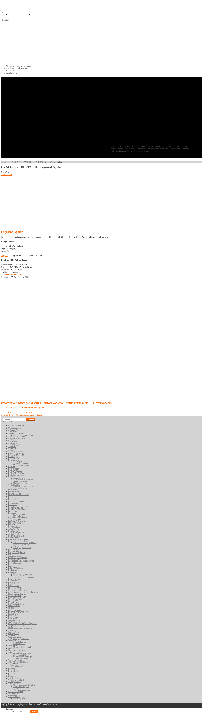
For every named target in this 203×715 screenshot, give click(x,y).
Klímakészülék (14, 567)
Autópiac (12, 447)
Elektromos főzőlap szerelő (24, 542)
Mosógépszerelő (15, 599)
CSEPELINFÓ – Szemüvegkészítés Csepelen (25, 408)
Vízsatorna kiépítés (21, 687)
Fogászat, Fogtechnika (17, 518)
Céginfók (17, 445)
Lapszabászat (13, 586)
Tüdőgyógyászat (15, 660)
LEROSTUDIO (8, 403)
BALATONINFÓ (15, 453)
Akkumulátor (13, 430)
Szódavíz (12, 635)
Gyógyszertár (13, 534)
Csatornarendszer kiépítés (24, 685)
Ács (9, 427)
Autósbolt (12, 448)
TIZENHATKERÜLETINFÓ (20, 653)
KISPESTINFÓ (14, 564)
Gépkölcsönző (14, 528)
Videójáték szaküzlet (16, 680)
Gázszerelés (13, 526)
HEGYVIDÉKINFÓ (16, 549)
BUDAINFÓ (13, 470)
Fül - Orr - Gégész (15, 523)
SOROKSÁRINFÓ (16, 620)
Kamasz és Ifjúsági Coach (24, 486)
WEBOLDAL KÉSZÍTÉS (29, 403)
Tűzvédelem (13, 663)
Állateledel (12, 432)
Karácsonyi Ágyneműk (17, 557)
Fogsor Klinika (19, 698)
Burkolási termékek (16, 475)
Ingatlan (11, 554)
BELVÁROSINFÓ (16, 455)
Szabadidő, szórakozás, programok (22, 624)
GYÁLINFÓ (16, 162)
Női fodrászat (19, 516)
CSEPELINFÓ (14, 485)
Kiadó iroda (13, 562)
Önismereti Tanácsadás (22, 647)
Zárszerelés (13, 695)
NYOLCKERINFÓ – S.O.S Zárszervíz (17, 412)
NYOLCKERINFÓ (16, 604)
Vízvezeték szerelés (21, 690)
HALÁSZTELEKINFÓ (18, 539)
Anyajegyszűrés (20, 461)
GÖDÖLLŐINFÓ (15, 529)
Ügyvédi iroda (14, 670)
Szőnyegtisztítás (15, 637)
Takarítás (12, 640)
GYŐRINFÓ (13, 538)
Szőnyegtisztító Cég (21, 639)
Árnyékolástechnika (16, 438)
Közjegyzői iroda (15, 582)
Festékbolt (12, 511)
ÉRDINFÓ (12, 504)
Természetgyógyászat (17, 650)
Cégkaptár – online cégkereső (18, 66)
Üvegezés (12, 677)
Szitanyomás (13, 634)
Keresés (9, 709)
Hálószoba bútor (20, 481)
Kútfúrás (11, 584)
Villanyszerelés (14, 681)
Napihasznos (11, 73)
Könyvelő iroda (14, 579)
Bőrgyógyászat (14, 460)
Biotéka (11, 457)
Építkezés (12, 500)
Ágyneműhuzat (14, 428)
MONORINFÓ (14, 595)
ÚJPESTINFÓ (14, 673)
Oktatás (11, 607)
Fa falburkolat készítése (23, 480)
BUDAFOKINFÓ (15, 468)
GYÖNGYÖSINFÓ (16, 536)
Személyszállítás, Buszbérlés (20, 629)
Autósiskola (13, 450)
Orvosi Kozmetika (21, 465)
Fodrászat (12, 513)
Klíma (10, 566)
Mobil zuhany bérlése (17, 594)
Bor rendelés (13, 458)
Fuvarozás (12, 524)
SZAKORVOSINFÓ (16, 625)
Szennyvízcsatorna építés (23, 657)
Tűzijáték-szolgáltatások (18, 662)
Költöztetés (13, 571)
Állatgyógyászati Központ (24, 435)
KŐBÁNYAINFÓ (15, 569)
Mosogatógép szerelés (17, 597)
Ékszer (11, 496)
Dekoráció (12, 490)
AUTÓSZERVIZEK (16, 452)
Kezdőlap (5, 162)
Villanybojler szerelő (22, 548)
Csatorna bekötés (20, 655)
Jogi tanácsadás (14, 556)
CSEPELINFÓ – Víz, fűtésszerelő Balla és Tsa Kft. (22, 415)
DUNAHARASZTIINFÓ (18, 495)
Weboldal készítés (15, 691)
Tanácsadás (13, 645)
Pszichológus (13, 617)
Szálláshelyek (14, 627)
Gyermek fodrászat (21, 514)
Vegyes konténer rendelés (24, 577)
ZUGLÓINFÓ (14, 696)
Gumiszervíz (13, 531)
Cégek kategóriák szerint (16, 68)
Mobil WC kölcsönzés (17, 591)
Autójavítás (13, 443)
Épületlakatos (13, 503)
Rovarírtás (12, 619)
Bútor (10, 476)
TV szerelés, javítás (16, 665)
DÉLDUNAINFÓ (15, 491)
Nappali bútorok (20, 483)
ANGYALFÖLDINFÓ (17, 437)
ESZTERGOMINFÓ (16, 508)
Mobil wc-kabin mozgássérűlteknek (23, 592)
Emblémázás (13, 498)
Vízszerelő (17, 688)
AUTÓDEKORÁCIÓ (53, 403)
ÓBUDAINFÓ (14, 605)
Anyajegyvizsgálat (21, 463)
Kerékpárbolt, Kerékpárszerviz (21, 561)
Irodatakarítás (19, 643)
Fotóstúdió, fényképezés (18, 521)
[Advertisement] (101, 41)
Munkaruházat (14, 600)
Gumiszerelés (19, 533)
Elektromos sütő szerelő (23, 544)
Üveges (11, 675)
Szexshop (12, 630)
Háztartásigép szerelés (17, 541)
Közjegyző (12, 581)
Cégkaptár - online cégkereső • (29, 704)
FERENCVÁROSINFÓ (18, 509)
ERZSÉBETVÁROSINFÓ (19, 506)
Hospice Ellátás (14, 551)
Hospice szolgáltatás (16, 552)
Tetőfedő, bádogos (15, 652)
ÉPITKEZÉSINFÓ (16, 501)
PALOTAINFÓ (14, 610)
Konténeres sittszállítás (22, 574)
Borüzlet (11, 466)
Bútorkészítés (19, 478)
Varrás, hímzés (14, 678)
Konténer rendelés (15, 572)
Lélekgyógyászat (20, 488)
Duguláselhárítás (15, 493)
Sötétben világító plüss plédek (20, 622)
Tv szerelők (18, 667)
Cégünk (4, 255)
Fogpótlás (17, 519)
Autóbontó (12, 442)
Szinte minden (14, 632)
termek (11, 648)
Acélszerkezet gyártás (17, 425)
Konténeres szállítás (21, 576)
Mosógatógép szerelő (22, 546)
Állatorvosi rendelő (16, 433)
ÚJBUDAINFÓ (14, 672)
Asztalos (11, 440)
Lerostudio (56, 704)
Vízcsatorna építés (21, 658)
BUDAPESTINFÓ (16, 473)
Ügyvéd (11, 668)
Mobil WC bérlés (15, 589)
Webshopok (13, 693)
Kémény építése (14, 559)
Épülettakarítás (19, 642)
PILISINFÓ (13, 614)
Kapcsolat (10, 71)
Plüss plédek (13, 615)
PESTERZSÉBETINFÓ (18, 612)
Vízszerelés (13, 683)
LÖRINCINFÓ (14, 587)
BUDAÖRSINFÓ (15, 471)
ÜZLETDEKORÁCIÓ (102, 403)
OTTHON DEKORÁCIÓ (77, 403)
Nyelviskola (13, 602)
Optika (11, 609)
